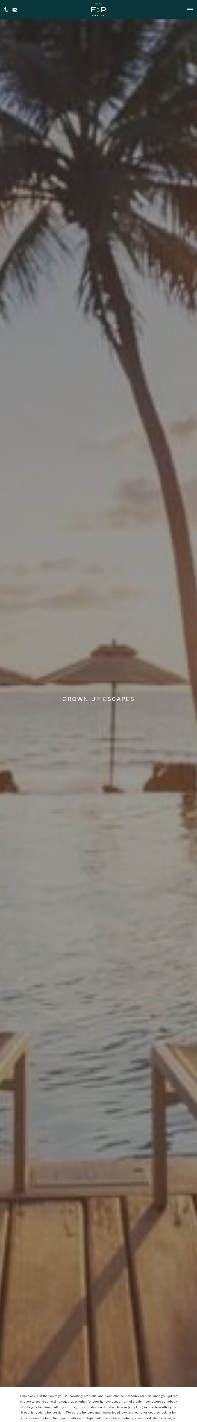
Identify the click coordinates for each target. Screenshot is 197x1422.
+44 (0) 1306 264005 (6, 9)
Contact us (15, 9)
